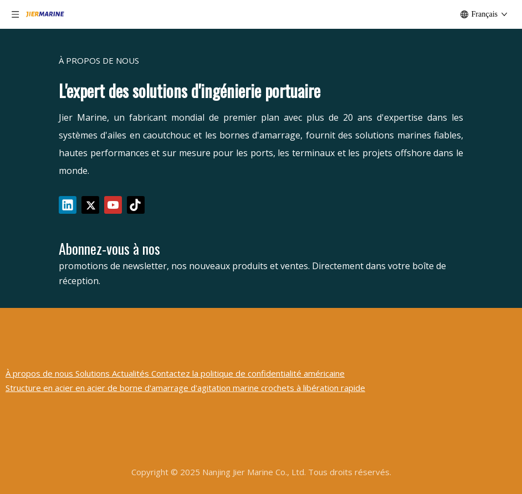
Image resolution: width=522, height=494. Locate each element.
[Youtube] (113, 205)
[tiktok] (136, 205)
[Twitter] (90, 205)
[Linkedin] (67, 205)
